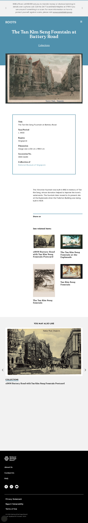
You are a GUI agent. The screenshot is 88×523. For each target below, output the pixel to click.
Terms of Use (11, 509)
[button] (85, 370)
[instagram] (11, 486)
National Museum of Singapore (31, 165)
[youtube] (16, 486)
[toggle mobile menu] (81, 22)
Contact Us (9, 473)
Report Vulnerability (14, 504)
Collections (44, 45)
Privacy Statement (14, 499)
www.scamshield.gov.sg (62, 12)
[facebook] (6, 486)
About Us (8, 467)
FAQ (6, 479)
